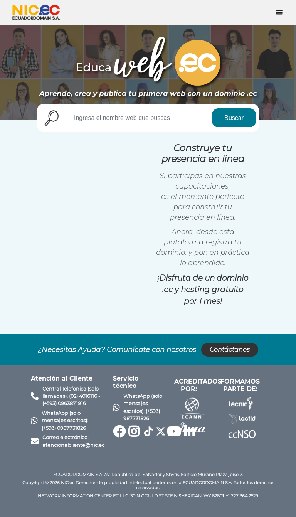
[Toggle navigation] (279, 12)
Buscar (234, 118)
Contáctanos (230, 349)
